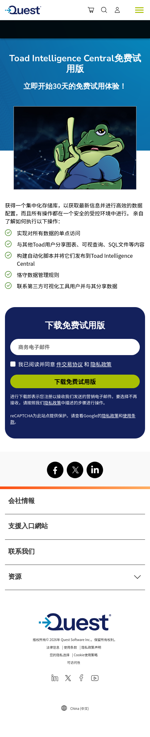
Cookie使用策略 (85, 654)
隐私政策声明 (91, 647)
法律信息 (52, 647)
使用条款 (70, 647)
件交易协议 (69, 364)
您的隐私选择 (59, 654)
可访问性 (73, 662)
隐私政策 (101, 364)
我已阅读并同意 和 (65, 364)
